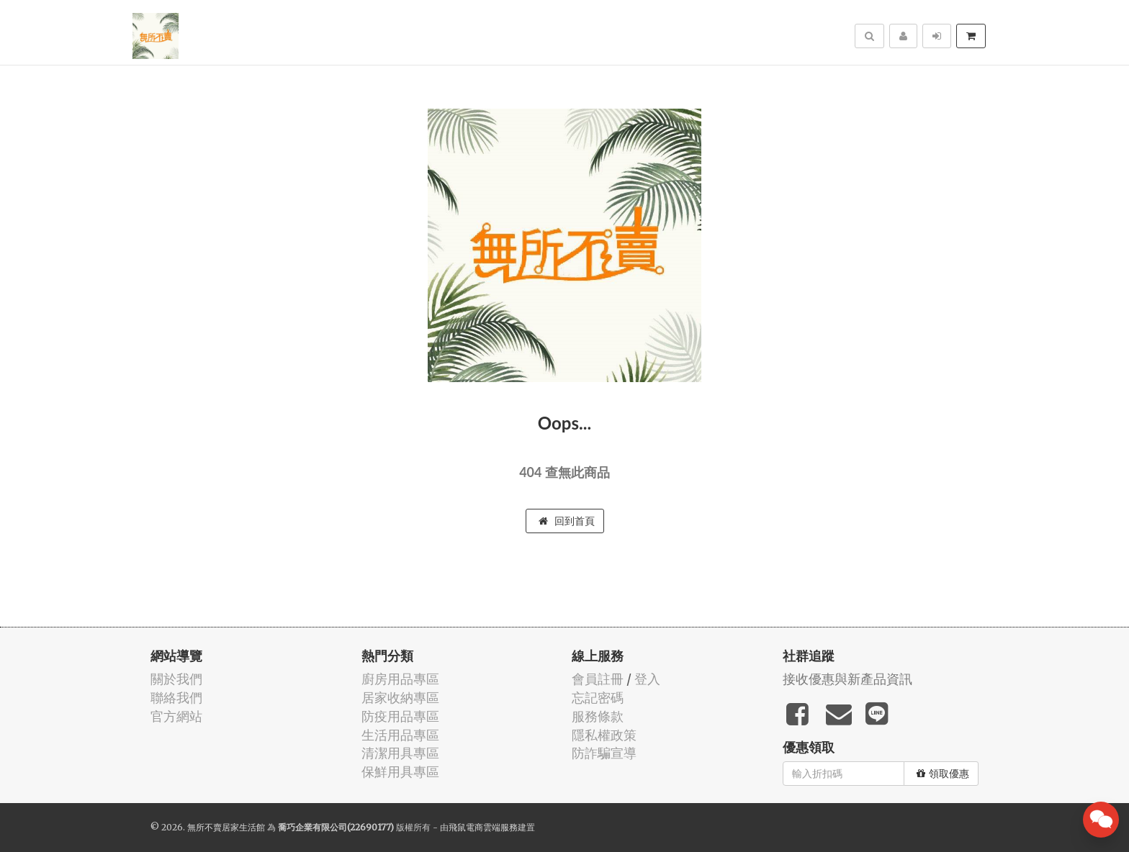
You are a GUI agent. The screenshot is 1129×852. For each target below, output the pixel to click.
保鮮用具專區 (400, 771)
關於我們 (176, 679)
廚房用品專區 (400, 679)
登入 (647, 679)
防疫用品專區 (400, 716)
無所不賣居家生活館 (226, 827)
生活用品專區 (400, 735)
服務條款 (598, 716)
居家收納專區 (400, 697)
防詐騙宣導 (604, 753)
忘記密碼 (598, 697)
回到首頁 (567, 521)
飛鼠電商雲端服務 (483, 827)
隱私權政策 (604, 735)
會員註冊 (598, 679)
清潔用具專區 (400, 753)
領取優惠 (943, 773)
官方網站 (176, 716)
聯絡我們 (176, 697)
